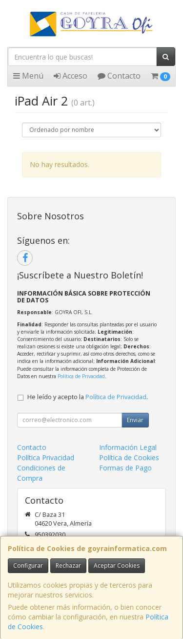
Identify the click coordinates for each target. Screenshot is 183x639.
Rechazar (68, 565)
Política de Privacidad (81, 376)
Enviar (135, 420)
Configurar (28, 565)
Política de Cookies (129, 457)
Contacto (119, 75)
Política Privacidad (45, 457)
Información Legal (128, 447)
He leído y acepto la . (87, 397)
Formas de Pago (125, 467)
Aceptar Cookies (117, 565)
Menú (28, 75)
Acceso (70, 75)
